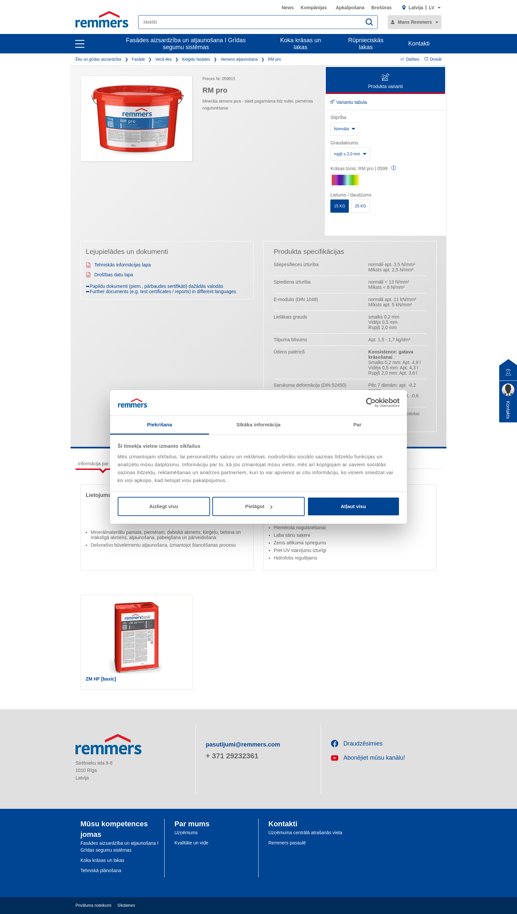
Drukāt (432, 59)
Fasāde (138, 59)
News (288, 7)
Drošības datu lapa (109, 274)
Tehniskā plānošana (100, 870)
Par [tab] (357, 424)
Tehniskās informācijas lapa (118, 264)
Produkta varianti (385, 81)
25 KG (360, 206)
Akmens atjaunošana (239, 59)
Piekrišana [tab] (159, 424)
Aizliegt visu (163, 506)
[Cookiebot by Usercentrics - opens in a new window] (371, 403)
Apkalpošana (350, 7)
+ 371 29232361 (232, 756)
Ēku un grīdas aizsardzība (98, 59)
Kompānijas (314, 7)
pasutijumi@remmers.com (243, 744)
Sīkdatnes (126, 905)
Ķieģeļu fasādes (196, 59)
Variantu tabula (348, 102)
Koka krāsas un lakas (300, 43)
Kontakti (419, 43)
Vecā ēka (163, 59)
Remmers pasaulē (287, 842)
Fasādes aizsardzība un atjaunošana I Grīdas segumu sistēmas (186, 43)
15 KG (339, 206)
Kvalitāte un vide (191, 842)
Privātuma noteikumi (93, 905)
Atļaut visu (353, 506)
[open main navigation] (79, 44)
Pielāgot (258, 506)
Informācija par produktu (103, 463)
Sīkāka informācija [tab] (258, 424)
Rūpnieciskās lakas (365, 43)
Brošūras (381, 7)
